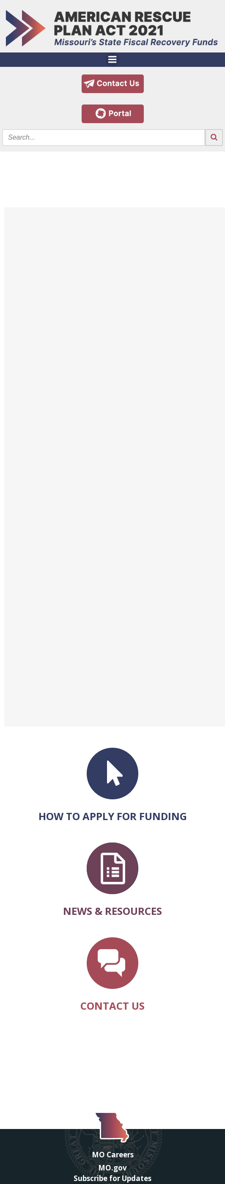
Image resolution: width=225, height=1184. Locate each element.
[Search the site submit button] (214, 137)
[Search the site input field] (103, 137)
